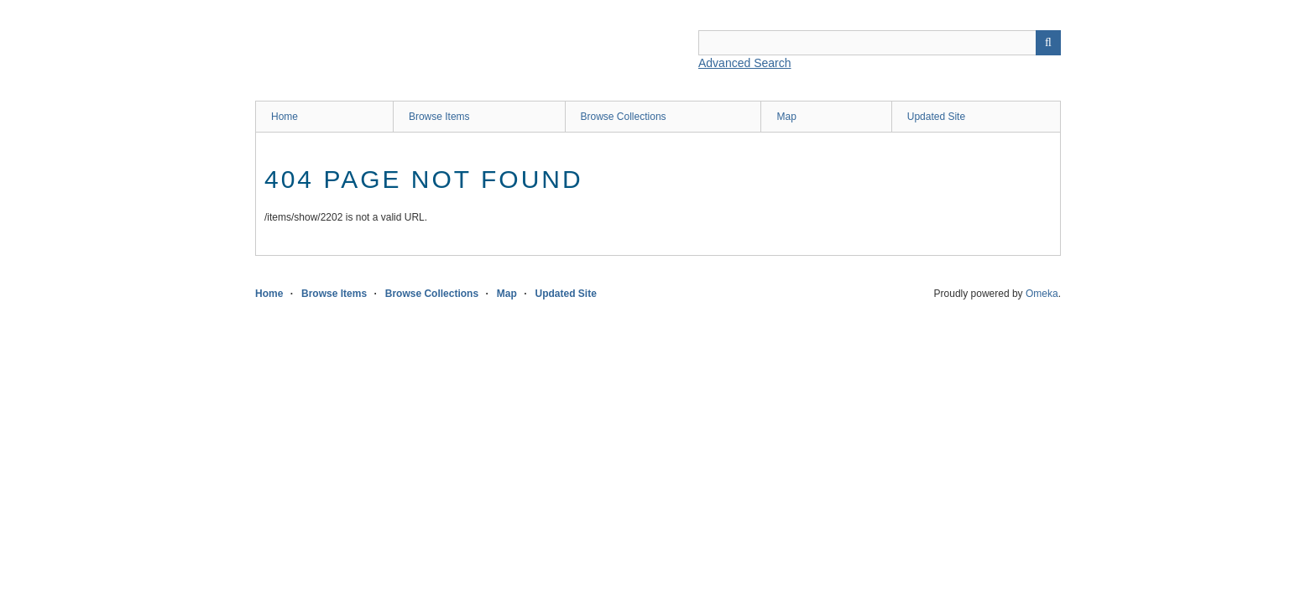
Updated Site (936, 116)
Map (786, 116)
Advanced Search (744, 63)
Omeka (1042, 293)
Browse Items (439, 116)
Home (284, 116)
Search (1048, 42)
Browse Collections (623, 116)
